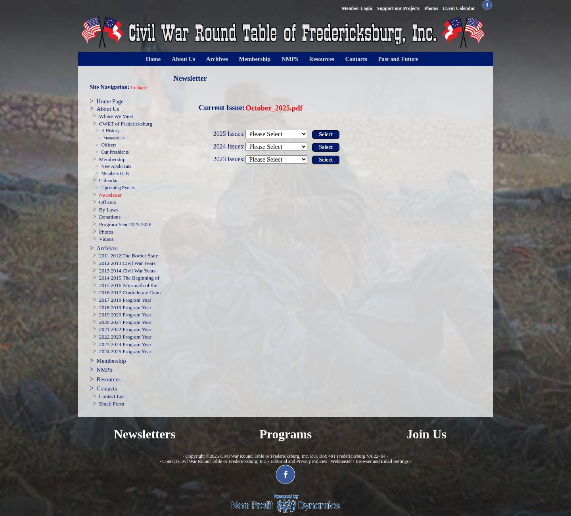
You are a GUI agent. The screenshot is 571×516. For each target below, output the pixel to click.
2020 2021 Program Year (125, 322)
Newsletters (145, 434)
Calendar (108, 180)
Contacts (356, 59)
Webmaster (341, 461)
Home (153, 59)
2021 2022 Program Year (125, 329)
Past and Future (398, 59)
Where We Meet (116, 116)
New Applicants (116, 166)
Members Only (115, 173)
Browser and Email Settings (381, 461)
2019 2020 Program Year (125, 315)
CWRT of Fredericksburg (125, 124)
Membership (255, 59)
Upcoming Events (117, 187)
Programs (285, 434)
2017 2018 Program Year (125, 300)
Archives (217, 59)
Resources (321, 59)
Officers (108, 145)
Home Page (110, 101)
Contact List (112, 396)
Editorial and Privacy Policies (298, 461)
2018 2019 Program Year (125, 307)
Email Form (111, 404)
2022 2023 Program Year (125, 337)
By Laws (108, 210)
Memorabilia (114, 138)
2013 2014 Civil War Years (127, 271)
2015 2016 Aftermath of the (128, 285)
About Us (183, 59)
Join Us (426, 434)
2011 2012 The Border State (128, 256)
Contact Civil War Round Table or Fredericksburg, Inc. (214, 461)
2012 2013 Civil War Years (127, 263)
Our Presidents (114, 152)
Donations (110, 217)
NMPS (290, 59)
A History (110, 130)
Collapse (139, 87)
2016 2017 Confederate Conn (130, 292)
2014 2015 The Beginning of (129, 278)
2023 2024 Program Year (125, 344)
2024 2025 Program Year (125, 351)
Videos (106, 239)
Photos (106, 232)
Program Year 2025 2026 (125, 224)
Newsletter (110, 195)
